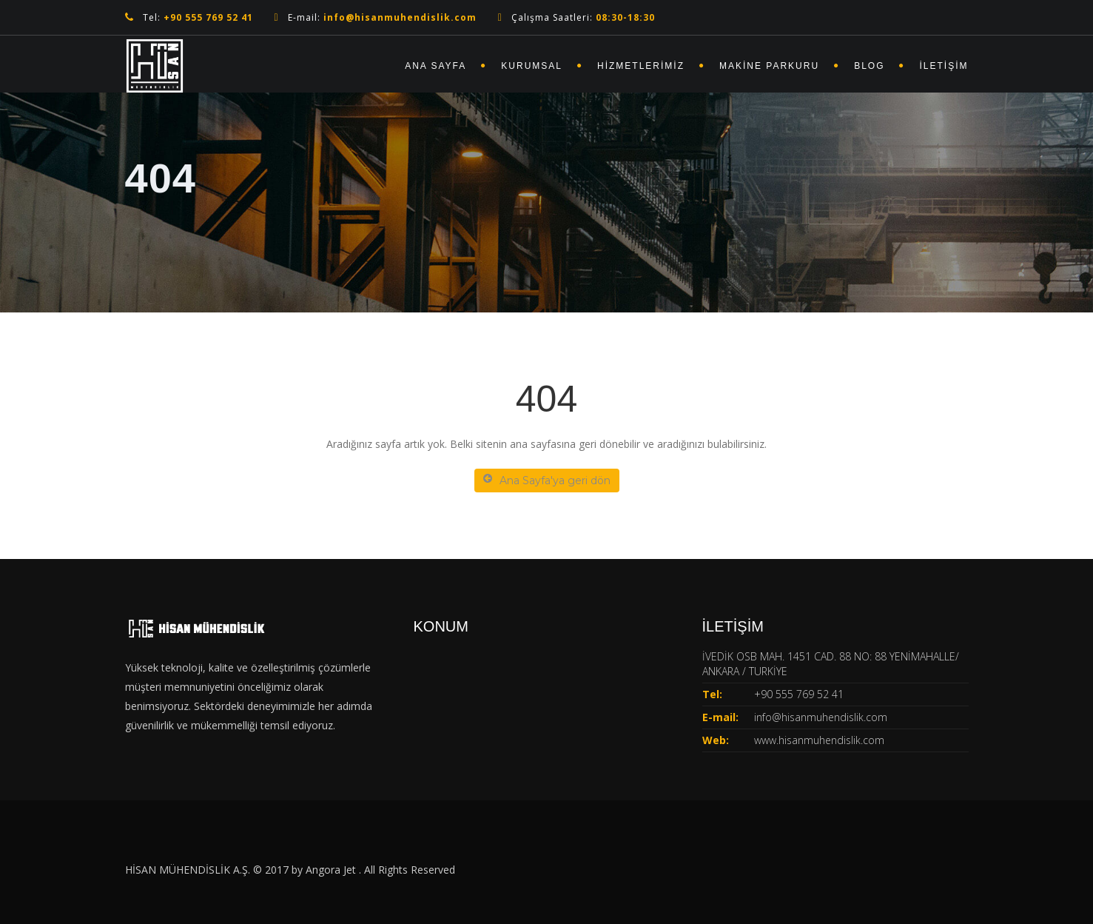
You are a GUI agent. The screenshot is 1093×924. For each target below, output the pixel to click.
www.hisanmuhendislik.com (819, 740)
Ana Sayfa (435, 66)
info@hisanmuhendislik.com (820, 717)
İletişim (943, 66)
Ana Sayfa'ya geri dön (547, 480)
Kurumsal (531, 66)
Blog (869, 66)
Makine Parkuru (769, 66)
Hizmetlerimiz (641, 66)
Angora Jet (332, 870)
